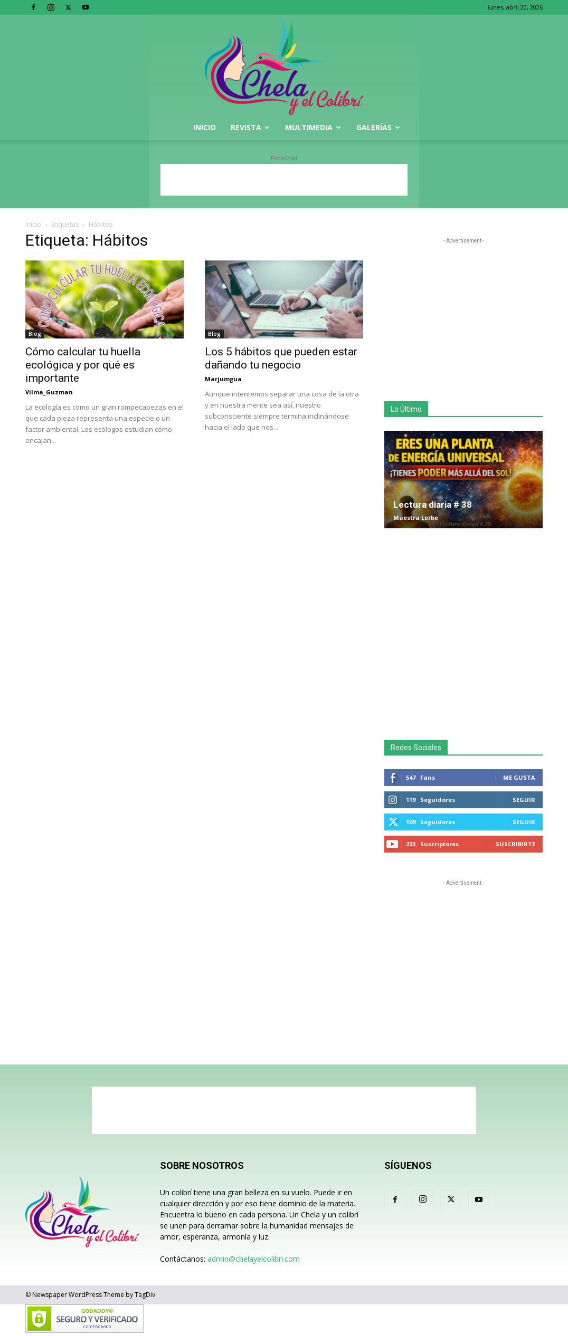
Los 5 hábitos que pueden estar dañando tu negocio (281, 358)
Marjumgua (223, 379)
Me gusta (519, 777)
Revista (250, 127)
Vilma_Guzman (49, 392)
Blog (35, 333)
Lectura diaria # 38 (432, 504)
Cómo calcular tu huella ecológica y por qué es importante (82, 364)
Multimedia (313, 127)
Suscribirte (515, 844)
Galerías (378, 127)
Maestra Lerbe (415, 517)
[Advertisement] (284, 180)
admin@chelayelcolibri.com (253, 1259)
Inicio (204, 127)
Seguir (524, 799)
